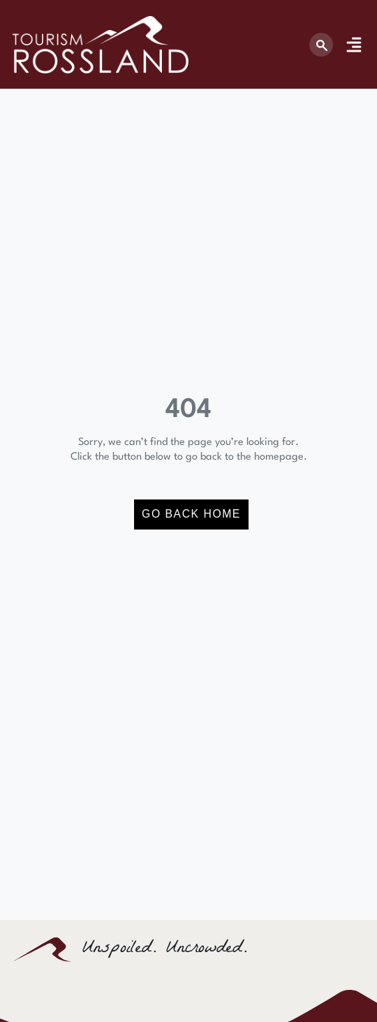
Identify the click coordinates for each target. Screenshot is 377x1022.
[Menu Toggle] (353, 44)
